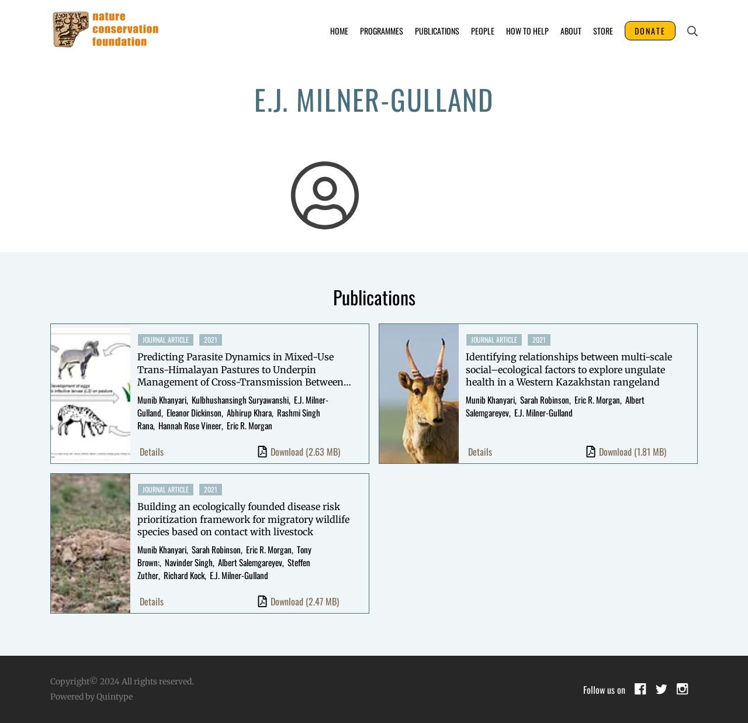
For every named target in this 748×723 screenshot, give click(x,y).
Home (339, 31)
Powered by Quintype (91, 696)
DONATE (650, 31)
